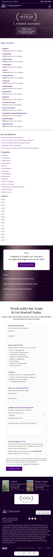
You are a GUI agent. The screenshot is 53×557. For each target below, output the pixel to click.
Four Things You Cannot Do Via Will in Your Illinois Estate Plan (20, 146)
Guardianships (7, 85)
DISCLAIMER (19, 547)
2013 (2, 236)
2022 (3, 209)
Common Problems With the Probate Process (16, 141)
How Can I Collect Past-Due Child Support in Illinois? (18, 139)
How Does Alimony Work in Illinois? (12, 136)
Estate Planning (8, 74)
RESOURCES (40, 547)
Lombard (15, 526)
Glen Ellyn (5, 532)
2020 (3, 215)
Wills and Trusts (8, 122)
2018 (2, 221)
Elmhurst (38, 530)
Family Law (6, 79)
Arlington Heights (23, 526)
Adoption (6, 47)
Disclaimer (26, 464)
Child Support (7, 63)
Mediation (6, 95)
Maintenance (7, 90)
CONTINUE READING (26, 263)
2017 (2, 224)
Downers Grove (21, 530)
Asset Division (7, 52)
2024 (3, 204)
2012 (2, 239)
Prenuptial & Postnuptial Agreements (15, 112)
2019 (2, 218)
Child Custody (7, 58)
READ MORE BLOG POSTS (15, 295)
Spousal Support (8, 117)
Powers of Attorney (9, 106)
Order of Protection (9, 101)
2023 (3, 207)
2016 (2, 227)
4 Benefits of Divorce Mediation (11, 144)
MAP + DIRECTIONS (17, 490)
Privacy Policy (35, 464)
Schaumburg (6, 538)
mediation (35, 524)
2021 (2, 212)
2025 (3, 201)
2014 (2, 233)
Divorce (5, 68)
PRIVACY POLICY (30, 547)
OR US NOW (43, 512)
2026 (3, 198)
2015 (2, 230)
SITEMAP (48, 547)
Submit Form (14, 469)
